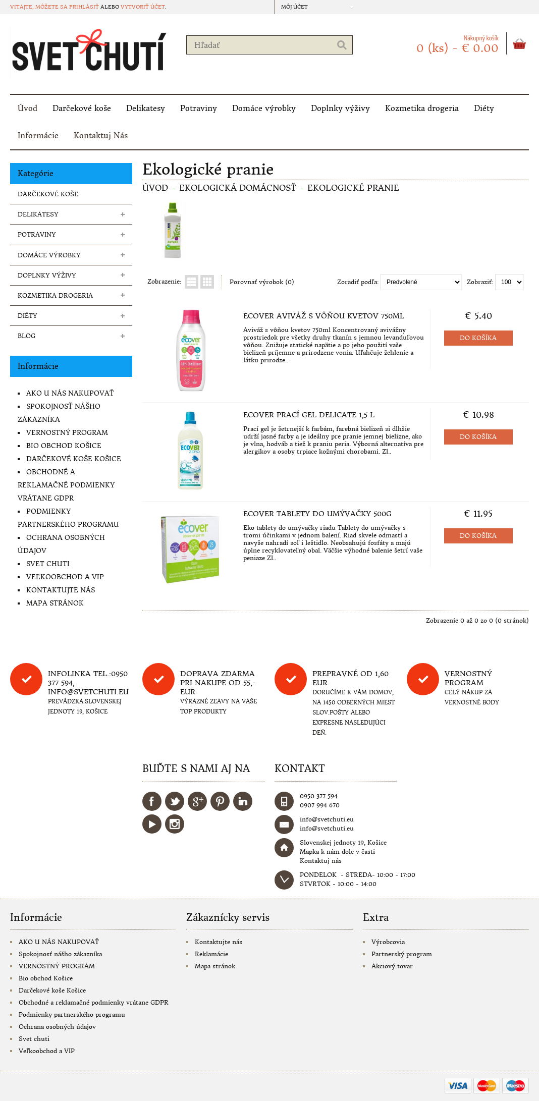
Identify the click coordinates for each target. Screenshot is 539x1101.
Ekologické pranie (353, 188)
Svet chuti (48, 564)
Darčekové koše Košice (73, 459)
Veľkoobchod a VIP (65, 577)
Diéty (484, 108)
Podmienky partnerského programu (72, 1014)
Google (197, 801)
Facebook (151, 801)
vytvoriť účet (143, 7)
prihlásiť (84, 7)
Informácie (38, 135)
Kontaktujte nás (60, 590)
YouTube (151, 824)
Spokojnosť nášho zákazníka (60, 954)
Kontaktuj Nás (101, 135)
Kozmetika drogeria (422, 108)
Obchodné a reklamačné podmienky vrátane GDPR (66, 485)
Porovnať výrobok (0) (262, 282)
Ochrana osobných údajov (57, 1026)
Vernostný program (468, 678)
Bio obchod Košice (63, 446)
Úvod (27, 108)
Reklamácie (211, 954)
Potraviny (198, 108)
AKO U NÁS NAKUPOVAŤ (70, 393)
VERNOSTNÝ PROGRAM (67, 432)
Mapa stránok (55, 603)
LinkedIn (242, 801)
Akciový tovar (392, 966)
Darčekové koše (81, 108)
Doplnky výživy (340, 108)
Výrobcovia (388, 942)
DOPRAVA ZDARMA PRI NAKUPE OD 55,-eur (218, 682)
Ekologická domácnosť (237, 188)
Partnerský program (401, 954)
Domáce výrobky (264, 108)
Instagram (174, 824)
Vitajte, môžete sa (39, 7)
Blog (26, 336)
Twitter (174, 801)
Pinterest (220, 801)
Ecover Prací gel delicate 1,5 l (308, 414)
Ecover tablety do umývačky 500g (317, 513)
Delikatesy (145, 108)
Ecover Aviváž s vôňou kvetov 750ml (323, 315)
